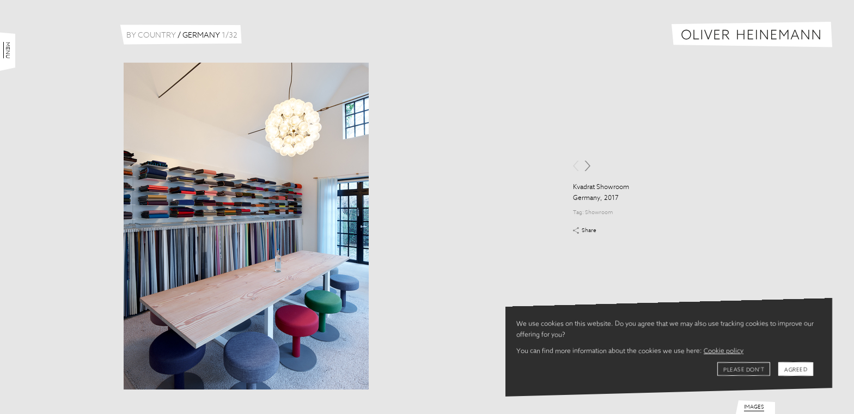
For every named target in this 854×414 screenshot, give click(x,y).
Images (754, 407)
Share (589, 230)
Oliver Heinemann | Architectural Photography (752, 34)
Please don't (743, 370)
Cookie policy (723, 351)
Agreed (795, 370)
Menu (7, 50)
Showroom (599, 212)
